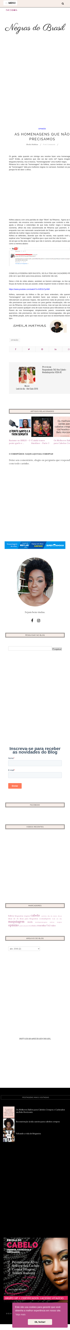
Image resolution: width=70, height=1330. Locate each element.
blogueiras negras (22, 916)
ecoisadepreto (45, 919)
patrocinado (23, 926)
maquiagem (16, 922)
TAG (48, 925)
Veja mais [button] (20, 1314)
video (53, 925)
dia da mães (52, 916)
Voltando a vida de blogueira (28, 1133)
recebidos (33, 926)
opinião (42, 129)
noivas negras (56, 922)
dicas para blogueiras (29, 919)
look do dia (57, 919)
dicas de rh (13, 919)
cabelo (35, 915)
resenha (41, 925)
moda (29, 922)
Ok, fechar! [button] (39, 1322)
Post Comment (49, 144)
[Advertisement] (35, 87)
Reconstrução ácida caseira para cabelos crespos (38, 1121)
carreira (44, 916)
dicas (60, 916)
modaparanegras (41, 922)
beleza (11, 916)
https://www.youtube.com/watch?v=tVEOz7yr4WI (29, 289)
